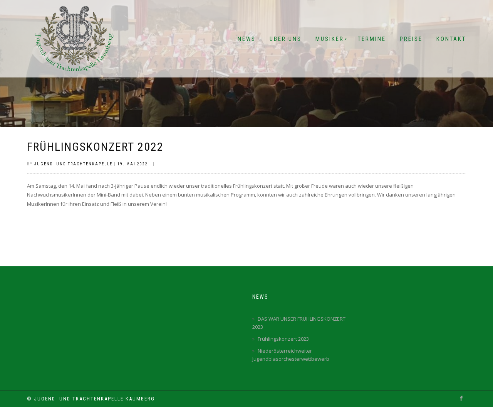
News (247, 38)
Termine (372, 38)
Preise (411, 38)
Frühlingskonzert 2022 (95, 146)
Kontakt (451, 38)
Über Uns (286, 38)
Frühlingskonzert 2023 (283, 338)
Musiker (329, 38)
